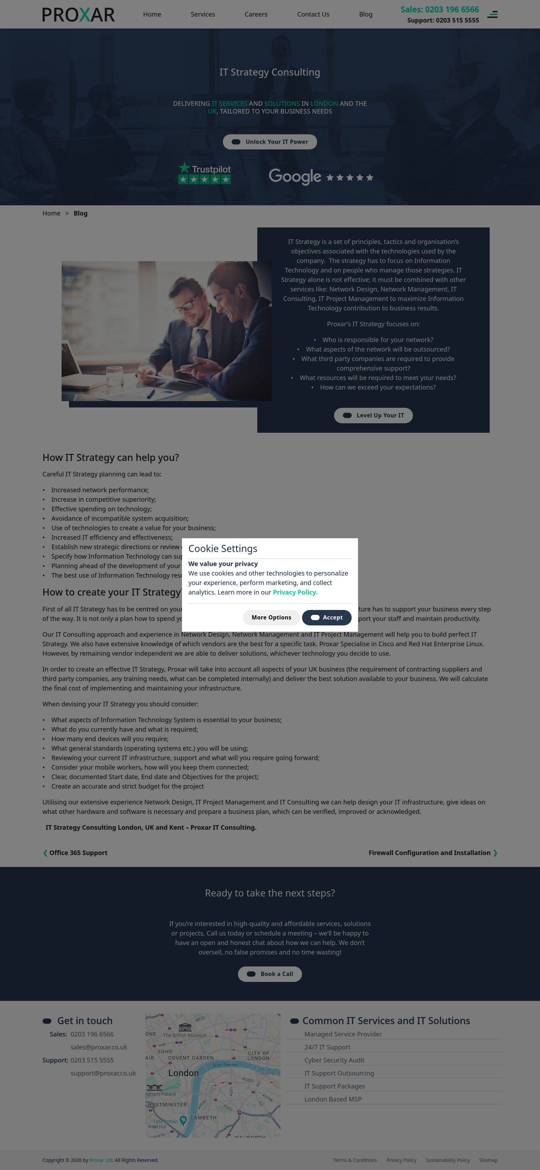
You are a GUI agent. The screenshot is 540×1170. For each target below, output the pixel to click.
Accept (327, 617)
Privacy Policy (294, 592)
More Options (271, 617)
